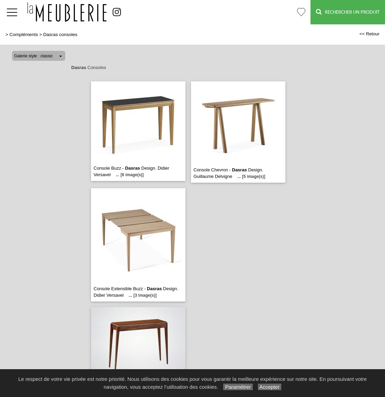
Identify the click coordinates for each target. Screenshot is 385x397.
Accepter (269, 387)
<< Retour (369, 33)
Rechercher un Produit (348, 12)
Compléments (24, 34)
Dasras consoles (60, 34)
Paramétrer (238, 387)
